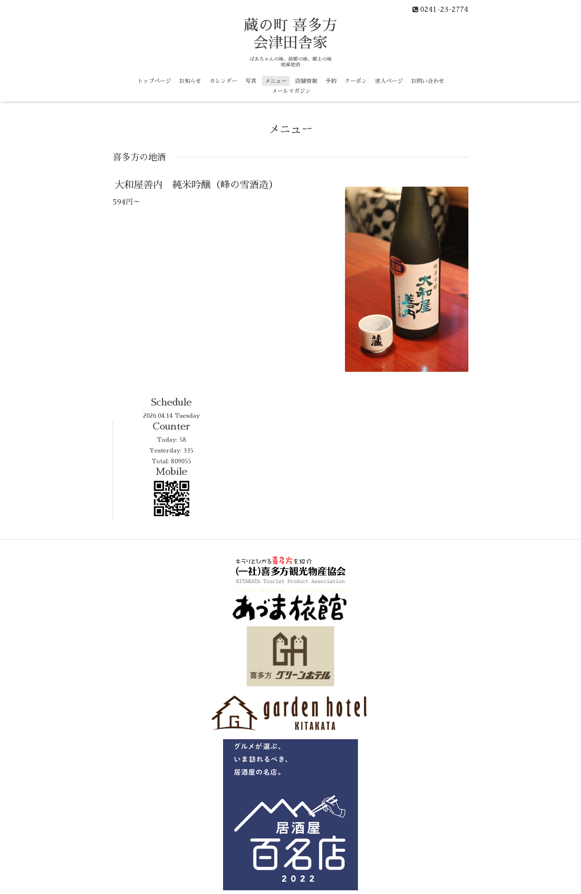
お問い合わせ (427, 81)
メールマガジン (291, 91)
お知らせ (190, 81)
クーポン (356, 81)
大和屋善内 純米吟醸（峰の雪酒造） (196, 185)
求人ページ (389, 81)
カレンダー (223, 81)
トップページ (154, 81)
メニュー (276, 81)
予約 (330, 81)
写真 (250, 81)
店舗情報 (306, 81)
